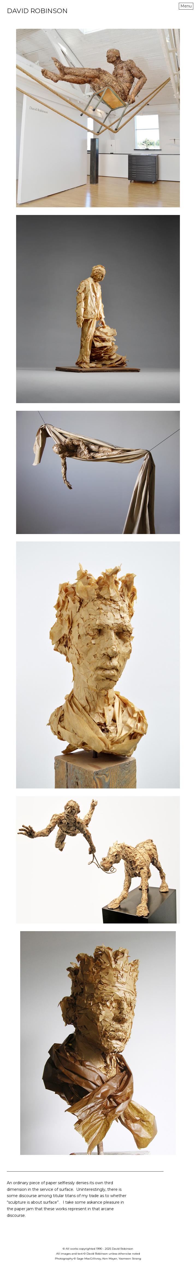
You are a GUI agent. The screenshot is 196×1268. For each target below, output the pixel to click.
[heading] (37, 11)
